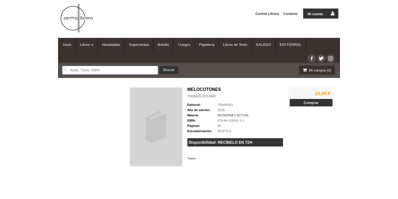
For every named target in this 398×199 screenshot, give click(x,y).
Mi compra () (316, 70)
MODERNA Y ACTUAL (233, 115)
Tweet (191, 158)
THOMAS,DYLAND (201, 96)
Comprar (310, 103)
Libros (86, 45)
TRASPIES (225, 104)
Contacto (290, 14)
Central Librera (267, 14)
